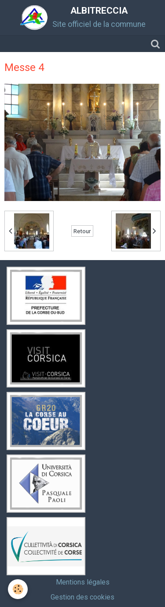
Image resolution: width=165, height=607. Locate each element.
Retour (82, 231)
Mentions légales (83, 582)
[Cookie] (18, 589)
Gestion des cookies (82, 597)
